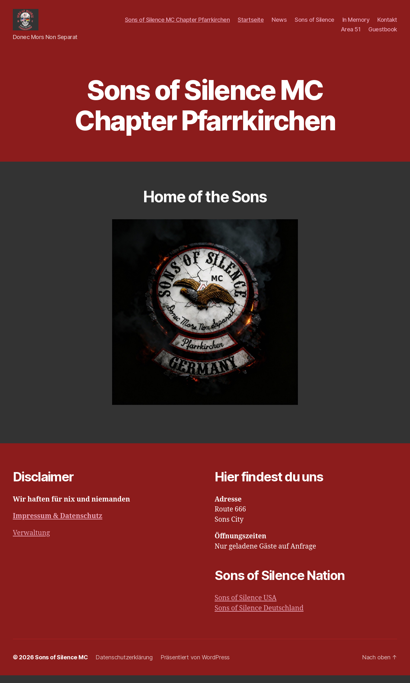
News (279, 23)
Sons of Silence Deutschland (259, 615)
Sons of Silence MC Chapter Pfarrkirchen (177, 23)
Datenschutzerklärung (124, 665)
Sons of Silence (314, 23)
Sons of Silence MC (61, 665)
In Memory (356, 23)
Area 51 (351, 33)
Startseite (251, 23)
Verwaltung (31, 540)
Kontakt (387, 23)
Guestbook (382, 33)
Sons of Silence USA (245, 605)
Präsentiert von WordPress (195, 665)
